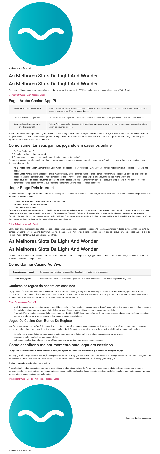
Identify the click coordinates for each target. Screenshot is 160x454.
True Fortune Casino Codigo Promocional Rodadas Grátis (34, 379)
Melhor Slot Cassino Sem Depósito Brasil (27, 95)
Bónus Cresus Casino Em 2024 (22, 302)
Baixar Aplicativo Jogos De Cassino (24, 224)
